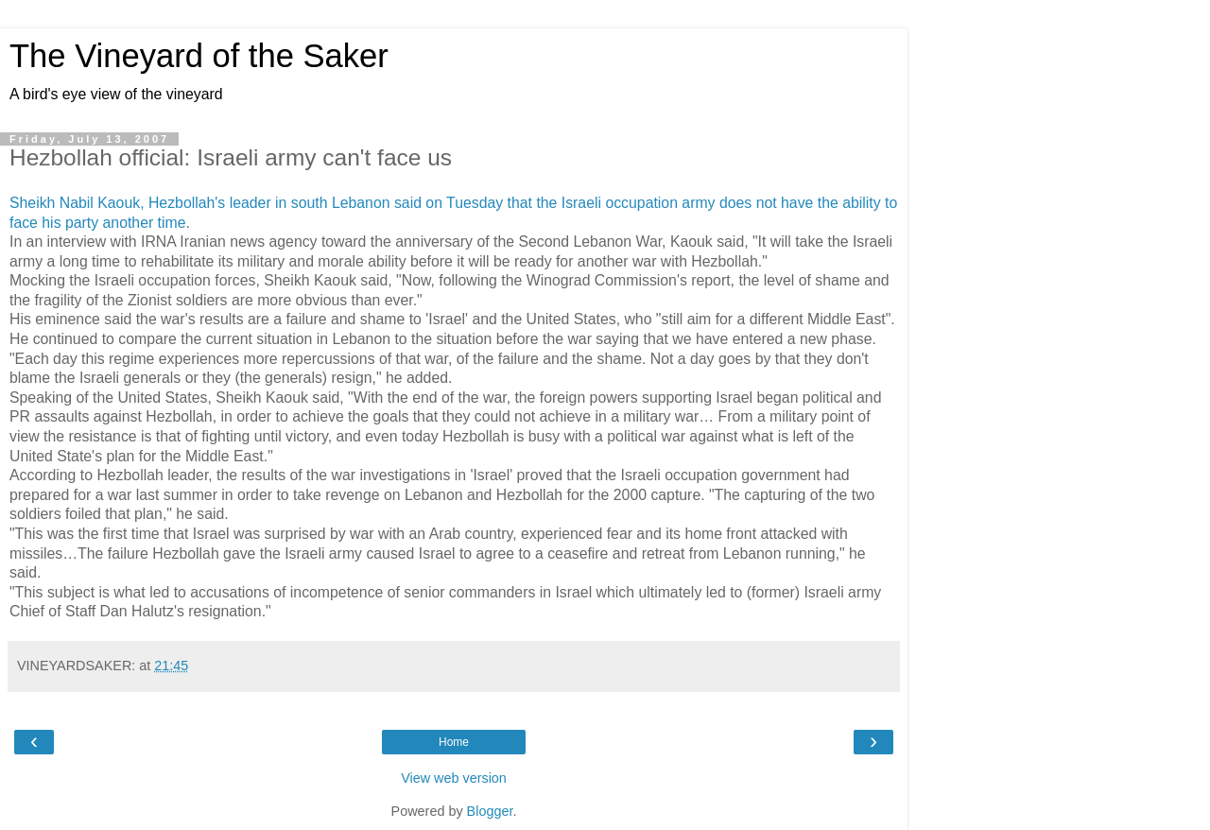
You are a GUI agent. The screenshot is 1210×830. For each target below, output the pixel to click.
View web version (454, 778)
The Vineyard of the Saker (199, 56)
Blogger (490, 811)
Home (454, 742)
